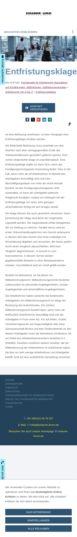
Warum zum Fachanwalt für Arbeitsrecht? (29, 398)
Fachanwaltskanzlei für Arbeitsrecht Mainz (29, 395)
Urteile (9, 406)
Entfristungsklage (46, 91)
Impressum (11, 387)
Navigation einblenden (20, 31)
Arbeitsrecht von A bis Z (19, 91)
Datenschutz (12, 391)
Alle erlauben (38, 528)
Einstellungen (38, 520)
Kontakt (9, 379)
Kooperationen (13, 402)
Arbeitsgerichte (14, 383)
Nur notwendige (38, 512)
